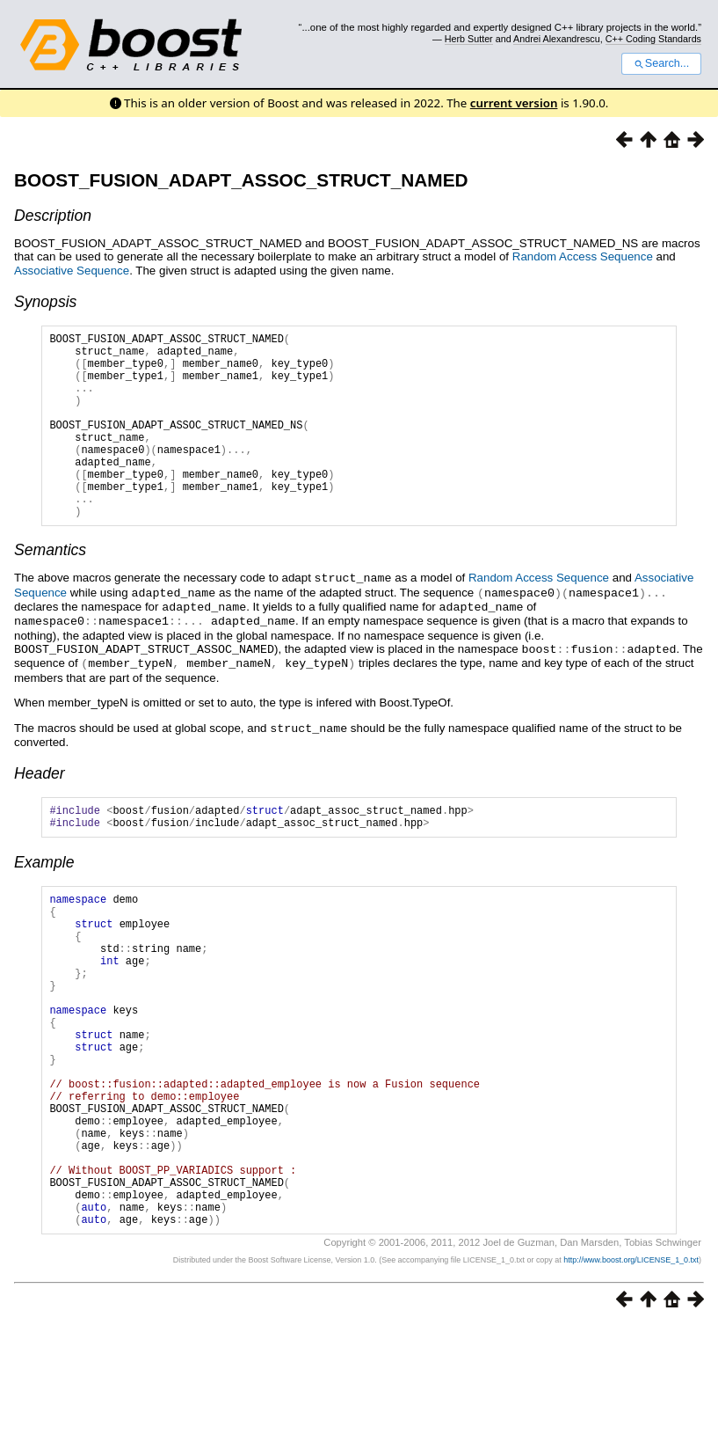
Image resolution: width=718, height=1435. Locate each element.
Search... (661, 63)
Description (52, 215)
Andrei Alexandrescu (556, 38)
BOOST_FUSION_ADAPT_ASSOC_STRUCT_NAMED (241, 180)
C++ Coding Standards (653, 38)
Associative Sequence (71, 270)
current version (514, 103)
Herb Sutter (469, 38)
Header (39, 807)
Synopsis (45, 302)
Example (44, 901)
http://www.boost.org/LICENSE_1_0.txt (631, 1369)
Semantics (50, 589)
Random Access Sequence (582, 256)
